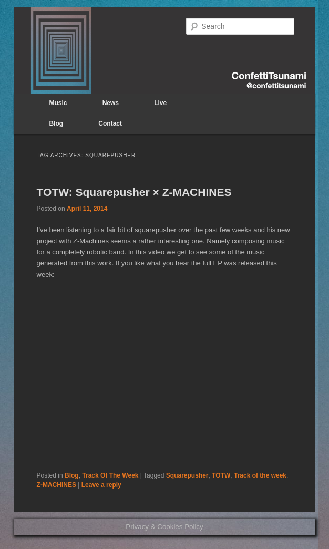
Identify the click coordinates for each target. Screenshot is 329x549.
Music (58, 103)
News (110, 103)
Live (160, 103)
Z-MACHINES (56, 485)
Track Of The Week (110, 475)
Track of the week (260, 475)
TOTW (221, 475)
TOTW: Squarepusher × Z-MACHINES (134, 192)
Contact (110, 123)
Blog (56, 123)
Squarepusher (187, 475)
